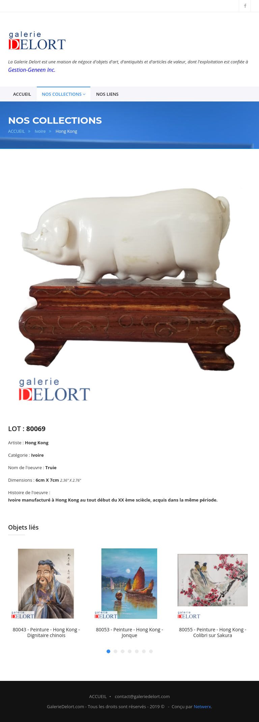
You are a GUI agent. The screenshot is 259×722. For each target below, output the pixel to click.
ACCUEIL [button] (22, 94)
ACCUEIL (16, 131)
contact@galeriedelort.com (142, 696)
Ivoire (40, 131)
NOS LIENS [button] (107, 94)
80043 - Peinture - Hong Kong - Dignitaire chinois (46, 632)
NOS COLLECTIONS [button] (63, 94)
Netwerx (202, 706)
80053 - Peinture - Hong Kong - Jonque (129, 632)
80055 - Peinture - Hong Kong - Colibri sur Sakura (212, 632)
